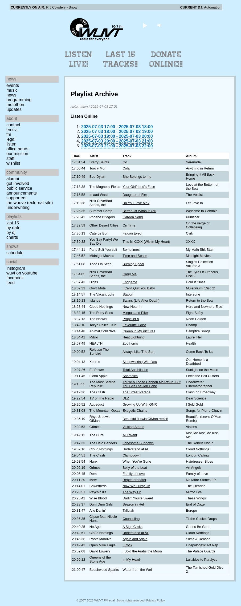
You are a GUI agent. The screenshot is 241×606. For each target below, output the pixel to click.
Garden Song (132, 217)
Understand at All (135, 449)
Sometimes (131, 250)
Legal (10, 139)
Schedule (14, 253)
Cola (125, 168)
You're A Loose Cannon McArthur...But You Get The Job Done (151, 384)
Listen (11, 144)
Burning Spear (133, 264)
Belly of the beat (134, 468)
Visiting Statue (133, 427)
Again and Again (134, 539)
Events (12, 85)
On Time (128, 225)
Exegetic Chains (134, 411)
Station (127, 294)
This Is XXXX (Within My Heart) (146, 242)
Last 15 (12, 223)
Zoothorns (130, 343)
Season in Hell (133, 504)
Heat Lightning (133, 337)
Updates (14, 109)
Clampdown (131, 455)
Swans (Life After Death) (141, 300)
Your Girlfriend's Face (138, 187)
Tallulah (128, 510)
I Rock (127, 545)
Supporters (16, 198)
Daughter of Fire (134, 195)
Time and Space (134, 256)
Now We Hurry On (136, 486)
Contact (13, 125)
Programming (18, 100)
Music (12, 90)
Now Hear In (131, 307)
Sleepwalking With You (139, 362)
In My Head (131, 559)
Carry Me (129, 274)
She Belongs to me (136, 177)
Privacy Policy (155, 600)
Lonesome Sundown (138, 443)
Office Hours (17, 149)
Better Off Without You (139, 211)
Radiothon (15, 104)
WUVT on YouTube (22, 273)
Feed (10, 282)
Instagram (15, 268)
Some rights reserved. (130, 600)
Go (124, 162)
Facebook (15, 278)
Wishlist (13, 163)
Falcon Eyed (131, 233)
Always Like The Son (138, 352)
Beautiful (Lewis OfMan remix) (145, 419)
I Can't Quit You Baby (138, 288)
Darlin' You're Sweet (137, 498)
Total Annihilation (135, 370)
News (11, 95)
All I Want (129, 435)
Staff (10, 158)
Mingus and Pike (135, 313)
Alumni (12, 178)
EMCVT (12, 129)
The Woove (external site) (29, 202)
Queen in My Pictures (138, 331)
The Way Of (131, 492)
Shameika (130, 376)
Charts (12, 237)
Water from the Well (137, 570)
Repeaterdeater (134, 480)
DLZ (125, 398)
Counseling (131, 519)
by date (13, 227)
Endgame (129, 282)
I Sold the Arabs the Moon (142, 551)
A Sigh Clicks (132, 527)
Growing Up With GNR (139, 404)
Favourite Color (134, 325)
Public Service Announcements (21, 190)
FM (8, 134)
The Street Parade (136, 392)
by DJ (10, 232)
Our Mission (17, 153)
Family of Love (133, 474)
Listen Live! (78, 59)
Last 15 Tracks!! (120, 59)
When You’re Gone (136, 461)
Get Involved (17, 183)
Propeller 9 (130, 319)
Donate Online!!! (166, 59)
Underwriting (18, 207)
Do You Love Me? (135, 203)
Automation (79, 106)
